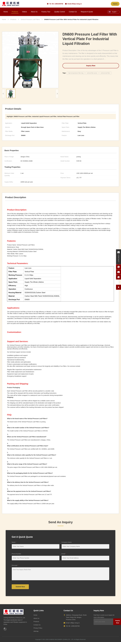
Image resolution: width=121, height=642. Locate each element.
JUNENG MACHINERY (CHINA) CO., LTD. (61, 639)
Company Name (66, 542)
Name (14, 542)
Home (5, 12)
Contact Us (73, 12)
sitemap (36, 631)
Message (15, 565)
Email (63, 554)
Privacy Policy (38, 628)
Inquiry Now (90, 65)
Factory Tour (45, 12)
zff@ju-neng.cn (77, 4)
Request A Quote (87, 12)
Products (15, 12)
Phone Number (16, 554)
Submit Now (20, 587)
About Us (34, 12)
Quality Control (59, 12)
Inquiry (115, 4)
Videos (24, 12)
